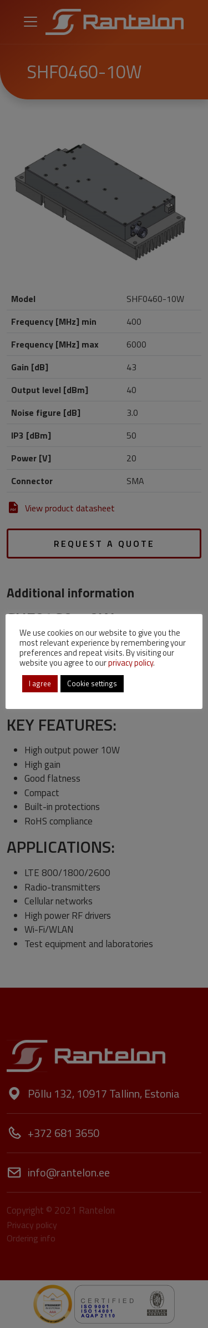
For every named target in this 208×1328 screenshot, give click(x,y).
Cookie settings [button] (92, 683)
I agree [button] (40, 683)
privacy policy (130, 662)
